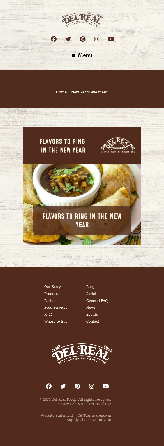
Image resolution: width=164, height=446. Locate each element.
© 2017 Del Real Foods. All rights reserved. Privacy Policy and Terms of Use (74, 401)
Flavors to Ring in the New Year (82, 221)
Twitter (68, 39)
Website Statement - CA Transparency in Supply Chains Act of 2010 (76, 417)
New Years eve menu (89, 92)
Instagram (97, 39)
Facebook (54, 39)
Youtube (111, 39)
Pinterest (82, 39)
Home (61, 92)
